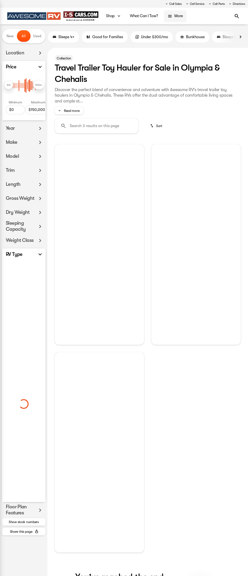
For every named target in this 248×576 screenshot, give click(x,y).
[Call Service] (195, 4)
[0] (15, 110)
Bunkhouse (192, 37)
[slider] (8, 84)
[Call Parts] (216, 4)
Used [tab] (37, 36)
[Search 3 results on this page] (96, 125)
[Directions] (236, 4)
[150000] (38, 110)
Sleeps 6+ (228, 37)
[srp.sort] (156, 126)
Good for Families (104, 37)
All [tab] (24, 36)
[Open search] (237, 16)
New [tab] (10, 36)
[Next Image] (240, 37)
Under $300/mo (151, 37)
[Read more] (69, 111)
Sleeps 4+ (63, 37)
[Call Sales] (173, 4)
